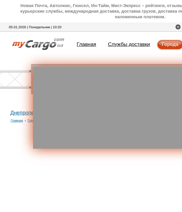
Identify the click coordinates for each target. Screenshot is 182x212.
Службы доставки (129, 44)
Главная (86, 44)
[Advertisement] (107, 107)
